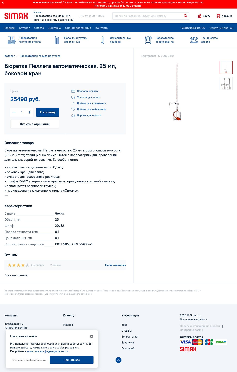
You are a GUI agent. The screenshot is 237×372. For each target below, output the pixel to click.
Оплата (39, 28)
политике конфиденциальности (47, 351)
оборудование (161, 40)
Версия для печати (86, 115)
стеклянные (70, 40)
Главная (9, 28)
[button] (204, 16)
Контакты (101, 28)
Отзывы (126, 330)
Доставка (54, 28)
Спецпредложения (78, 28)
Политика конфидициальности (200, 326)
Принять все (72, 360)
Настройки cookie (191, 330)
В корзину (48, 112)
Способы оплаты (84, 91)
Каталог (24, 28)
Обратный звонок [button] (221, 28)
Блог (124, 324)
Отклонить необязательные (29, 360)
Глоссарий (128, 348)
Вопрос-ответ (130, 336)
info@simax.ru (13, 324)
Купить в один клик (34, 124)
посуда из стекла (25, 40)
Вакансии (127, 342)
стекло (207, 40)
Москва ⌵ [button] (38, 12)
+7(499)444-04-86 (192, 28)
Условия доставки (85, 97)
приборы (116, 40)
